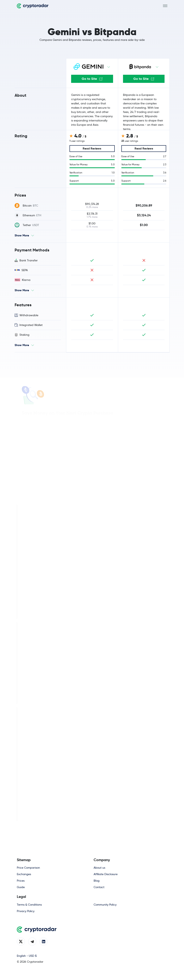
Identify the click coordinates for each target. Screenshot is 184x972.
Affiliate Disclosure (106, 874)
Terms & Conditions (29, 904)
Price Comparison (28, 867)
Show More (22, 235)
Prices (21, 880)
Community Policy (105, 904)
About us (99, 867)
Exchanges (24, 874)
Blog (96, 880)
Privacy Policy (25, 911)
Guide (21, 887)
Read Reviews (92, 148)
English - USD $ (27, 956)
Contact (99, 887)
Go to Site (92, 79)
